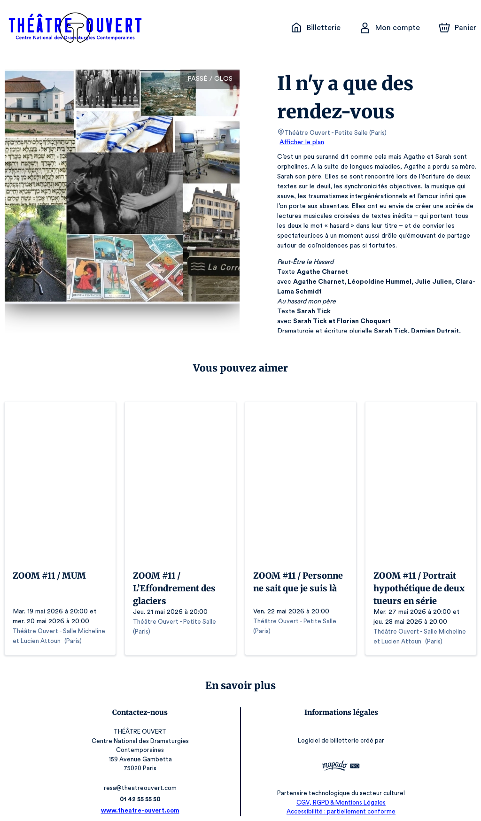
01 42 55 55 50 (142, 789)
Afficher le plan (301, 142)
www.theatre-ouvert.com (142, 801)
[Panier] (457, 27)
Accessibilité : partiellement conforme (339, 802)
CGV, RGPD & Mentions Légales (339, 793)
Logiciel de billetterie (327, 737)
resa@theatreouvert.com (141, 778)
